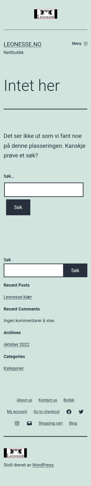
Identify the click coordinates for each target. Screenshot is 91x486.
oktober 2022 (16, 344)
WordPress (42, 464)
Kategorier (14, 368)
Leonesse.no (22, 44)
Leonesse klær (18, 296)
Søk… (9, 176)
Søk (7, 259)
